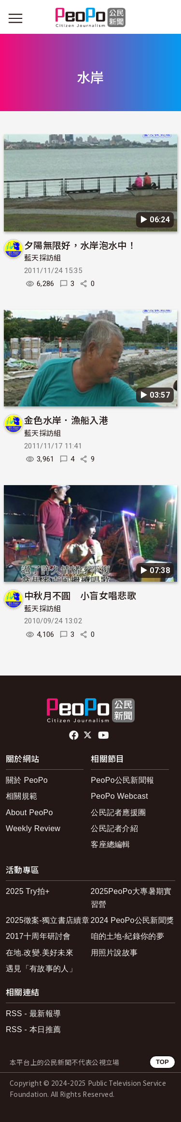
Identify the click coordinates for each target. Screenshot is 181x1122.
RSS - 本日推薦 (33, 1029)
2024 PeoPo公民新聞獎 (132, 920)
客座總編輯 (110, 844)
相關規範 (21, 796)
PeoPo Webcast (119, 796)
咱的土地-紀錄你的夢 (128, 936)
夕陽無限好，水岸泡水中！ (80, 244)
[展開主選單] (15, 18)
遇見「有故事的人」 (41, 968)
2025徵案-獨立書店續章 (47, 920)
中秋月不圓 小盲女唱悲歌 (80, 595)
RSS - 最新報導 (33, 1013)
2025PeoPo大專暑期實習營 (131, 897)
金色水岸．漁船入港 (66, 419)
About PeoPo (29, 812)
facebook (74, 735)
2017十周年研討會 (38, 936)
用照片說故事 (114, 953)
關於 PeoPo (27, 780)
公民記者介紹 (114, 828)
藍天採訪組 (42, 258)
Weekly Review (33, 828)
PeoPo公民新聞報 (122, 780)
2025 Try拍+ (28, 891)
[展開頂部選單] (165, 18)
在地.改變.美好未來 (39, 953)
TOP (162, 1061)
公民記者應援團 (118, 812)
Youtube (104, 735)
